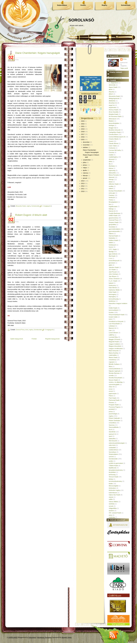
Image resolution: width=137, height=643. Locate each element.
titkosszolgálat (113, 486)
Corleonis (112, 148)
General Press (20, 329)
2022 (82, 124)
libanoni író (112, 328)
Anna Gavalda (113, 112)
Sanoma (111, 425)
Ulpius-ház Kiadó (114, 495)
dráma (111, 168)
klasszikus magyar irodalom (118, 303)
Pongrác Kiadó (114, 405)
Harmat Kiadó (113, 236)
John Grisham (113, 274)
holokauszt (112, 245)
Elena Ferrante (114, 175)
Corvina (111, 152)
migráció (112, 362)
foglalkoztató (113, 206)
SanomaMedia (114, 427)
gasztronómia (113, 218)
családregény (113, 157)
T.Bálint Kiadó (113, 465)
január (85, 178)
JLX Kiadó (112, 269)
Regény (104, 5)
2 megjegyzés (46, 206)
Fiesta (111, 200)
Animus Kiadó (113, 110)
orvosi (111, 391)
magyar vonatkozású (116, 348)
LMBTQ (111, 335)
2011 (82, 188)
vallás (111, 499)
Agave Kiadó (113, 87)
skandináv (112, 432)
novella (111, 375)
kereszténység (114, 299)
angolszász (112, 107)
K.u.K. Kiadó (113, 281)
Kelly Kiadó (112, 292)
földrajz (111, 209)
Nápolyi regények (114, 371)
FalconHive (32, 637)
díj (109, 164)
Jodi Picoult (112, 272)
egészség (112, 170)
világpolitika (113, 508)
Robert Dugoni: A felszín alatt (31, 215)
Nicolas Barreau (114, 373)
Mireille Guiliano (114, 364)
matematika (113, 355)
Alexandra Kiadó (21, 206)
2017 (82, 134)
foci (110, 204)
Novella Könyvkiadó (115, 377)
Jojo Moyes (112, 276)
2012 (82, 186)
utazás (111, 497)
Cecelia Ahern (113, 134)
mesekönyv (112, 359)
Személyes (112, 452)
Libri (110, 330)
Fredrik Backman (114, 213)
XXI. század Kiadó (115, 513)
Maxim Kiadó (113, 357)
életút (110, 182)
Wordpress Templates (44, 637)
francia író (112, 211)
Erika (124, 59)
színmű (111, 456)
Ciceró (111, 141)
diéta (110, 161)
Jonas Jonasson (114, 278)
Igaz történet (113, 254)
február (85, 175)
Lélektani (112, 326)
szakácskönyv (113, 450)
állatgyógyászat (114, 98)
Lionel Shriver (113, 332)
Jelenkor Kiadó (114, 267)
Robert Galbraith (114, 418)
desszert (112, 159)
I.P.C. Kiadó (113, 249)
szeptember (87, 160)
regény (29, 206)
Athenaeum (112, 119)
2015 (82, 139)
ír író (110, 258)
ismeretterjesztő (114, 260)
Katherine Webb (114, 290)
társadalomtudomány (116, 470)
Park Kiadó (112, 398)
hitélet (111, 242)
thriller (111, 483)
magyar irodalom (114, 344)
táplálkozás (112, 468)
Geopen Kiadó (113, 222)
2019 (82, 129)
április (85, 170)
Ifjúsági (111, 251)
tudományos (113, 492)
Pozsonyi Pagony (114, 407)
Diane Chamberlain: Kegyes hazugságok (37, 53)
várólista (111, 504)
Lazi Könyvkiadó (114, 323)
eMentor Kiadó (114, 184)
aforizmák (112, 85)
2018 (82, 131)
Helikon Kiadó (113, 240)
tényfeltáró (112, 472)
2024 (82, 121)
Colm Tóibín (113, 146)
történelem (112, 488)
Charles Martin (114, 139)
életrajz (111, 179)
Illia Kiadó (112, 256)
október (85, 147)
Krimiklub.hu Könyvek (116, 321)
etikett (111, 188)
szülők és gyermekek (116, 463)
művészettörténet (114, 368)
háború (111, 233)
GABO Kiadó (113, 215)
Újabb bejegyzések (16, 339)
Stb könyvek (113, 441)
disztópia (112, 166)
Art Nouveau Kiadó (115, 116)
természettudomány (115, 481)
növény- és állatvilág (115, 382)
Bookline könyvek (115, 130)
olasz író (112, 386)
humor (111, 247)
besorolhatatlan (114, 123)
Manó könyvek (114, 350)
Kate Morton (113, 287)
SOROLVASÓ (81, 20)
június (85, 165)
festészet (112, 197)
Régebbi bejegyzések (52, 339)
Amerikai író (113, 103)
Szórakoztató (125, 5)
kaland (111, 283)
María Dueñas (113, 353)
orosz (110, 389)
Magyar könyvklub (115, 346)
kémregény (112, 294)
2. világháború (113, 83)
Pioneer (111, 402)
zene (110, 515)
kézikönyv (112, 301)
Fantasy (111, 195)
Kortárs (83, 5)
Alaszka (111, 92)
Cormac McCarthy (115, 150)
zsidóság (112, 517)
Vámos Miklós (113, 501)
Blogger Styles (67, 637)
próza (111, 411)
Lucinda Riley (113, 337)
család (111, 155)
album (111, 94)
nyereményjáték (114, 384)
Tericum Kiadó (113, 477)
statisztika (112, 438)
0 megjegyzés (49, 329)
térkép (111, 479)
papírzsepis (112, 393)
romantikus (112, 423)
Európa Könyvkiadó (115, 191)
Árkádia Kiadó (113, 114)
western (111, 510)
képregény (112, 296)
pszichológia (113, 414)
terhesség (112, 474)
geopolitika (112, 224)
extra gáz (112, 193)
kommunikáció (113, 310)
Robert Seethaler (114, 420)
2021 (82, 126)
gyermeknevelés (114, 231)
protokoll (112, 409)
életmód (111, 177)
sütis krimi (112, 445)
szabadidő (112, 447)
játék (110, 265)
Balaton (111, 121)
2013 (82, 183)
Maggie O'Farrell (114, 339)
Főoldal (34, 339)
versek (111, 506)
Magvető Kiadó (114, 341)
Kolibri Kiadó (113, 308)
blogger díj (112, 128)
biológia (111, 125)
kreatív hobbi (113, 317)
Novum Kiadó (113, 380)
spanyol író (112, 434)
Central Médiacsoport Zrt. (117, 137)
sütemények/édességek (117, 443)
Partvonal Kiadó (114, 400)
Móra (110, 366)
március (85, 173)
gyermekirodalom (114, 229)
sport (110, 436)
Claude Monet (113, 143)
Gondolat (112, 227)
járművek (112, 263)
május (85, 167)
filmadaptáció (113, 202)
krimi (26, 329)
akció (110, 89)
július (84, 162)
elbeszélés (112, 173)
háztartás (112, 238)
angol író (112, 105)
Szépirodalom (62, 5)
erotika (111, 186)
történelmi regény (114, 490)
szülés (111, 461)
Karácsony (112, 285)
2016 (82, 137)
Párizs (111, 396)
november (86, 145)
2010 (82, 191)
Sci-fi (110, 429)
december (86, 142)
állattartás (112, 101)
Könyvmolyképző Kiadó (116, 314)
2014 (82, 181)
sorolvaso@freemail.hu (114, 78)
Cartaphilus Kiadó (115, 132)
